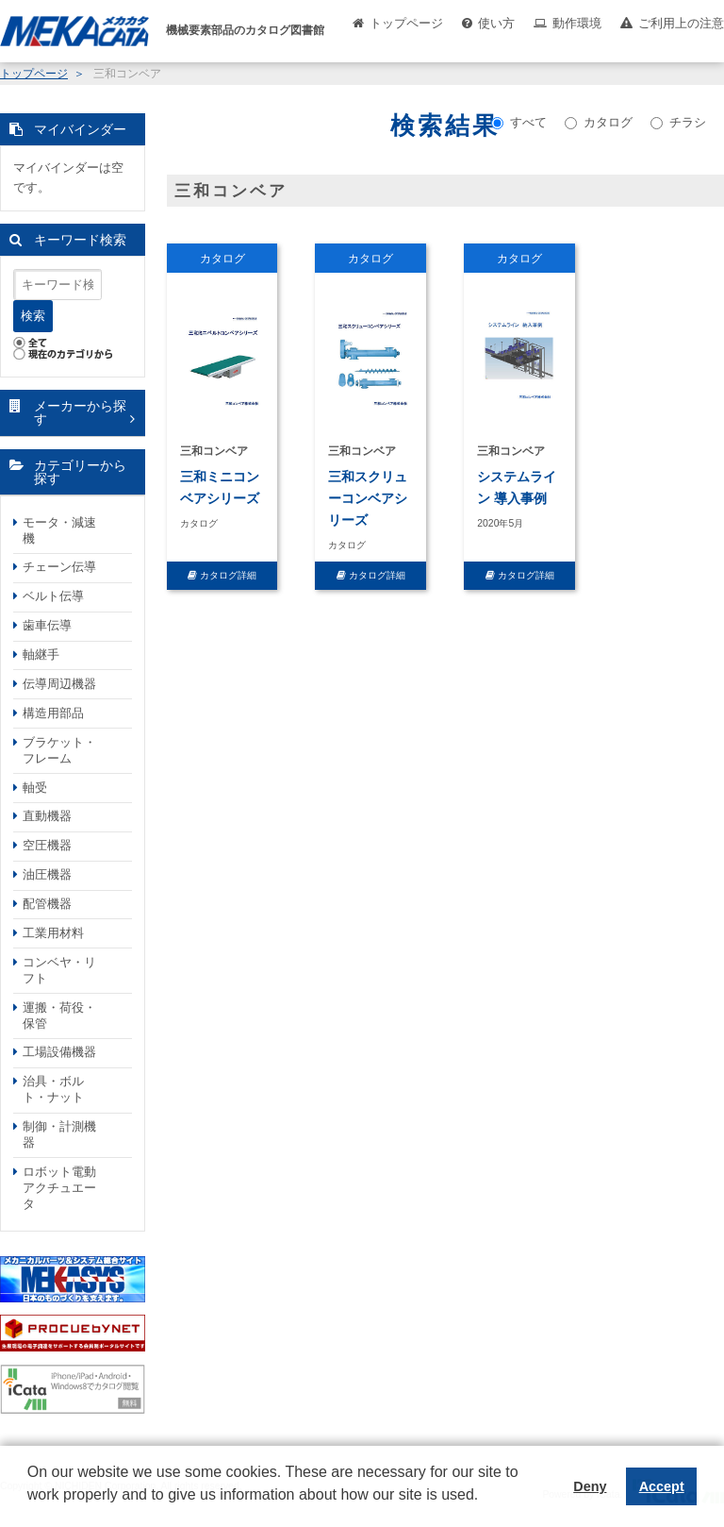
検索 (33, 316)
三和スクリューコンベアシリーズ (367, 498)
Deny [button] (589, 1486)
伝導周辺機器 (59, 684)
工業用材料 (53, 933)
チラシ (678, 122)
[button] (30, 1509)
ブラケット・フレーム (59, 750)
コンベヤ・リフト (59, 970)
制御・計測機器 (59, 1134)
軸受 (35, 787)
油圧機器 (47, 874)
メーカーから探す (80, 413)
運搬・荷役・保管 (59, 1015)
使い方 (496, 23)
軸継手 (41, 654)
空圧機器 (47, 845)
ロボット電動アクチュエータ (59, 1188)
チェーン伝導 (59, 567)
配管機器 (47, 904)
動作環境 (576, 23)
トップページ (406, 23)
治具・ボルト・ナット (53, 1089)
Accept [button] (661, 1486)
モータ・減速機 (59, 530)
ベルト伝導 (53, 596)
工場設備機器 (59, 1052)
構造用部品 (53, 713)
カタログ (599, 122)
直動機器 (47, 816)
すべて (519, 122)
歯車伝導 (47, 625)
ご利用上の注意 (681, 23)
